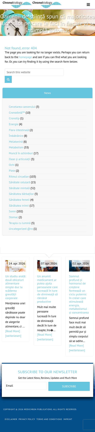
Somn (12, 211)
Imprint (67, 419)
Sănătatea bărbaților (21, 194)
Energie (13, 124)
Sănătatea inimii (19, 205)
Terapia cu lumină (19, 223)
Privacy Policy (27, 419)
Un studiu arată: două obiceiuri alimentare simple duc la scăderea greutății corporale (15, 287)
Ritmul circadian (19, 176)
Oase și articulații (19, 159)
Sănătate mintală (19, 188)
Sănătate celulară (19, 182)
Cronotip (14, 118)
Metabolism (16, 147)
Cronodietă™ (17, 112)
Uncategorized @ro (21, 229)
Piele (12, 171)
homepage (25, 57)
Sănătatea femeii (19, 200)
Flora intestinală (19, 130)
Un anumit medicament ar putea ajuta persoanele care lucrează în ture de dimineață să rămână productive (47, 288)
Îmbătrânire (16, 136)
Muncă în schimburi (21, 153)
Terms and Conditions (49, 419)
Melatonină (16, 141)
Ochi (11, 165)
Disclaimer (11, 419)
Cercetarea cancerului (22, 107)
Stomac (13, 217)
